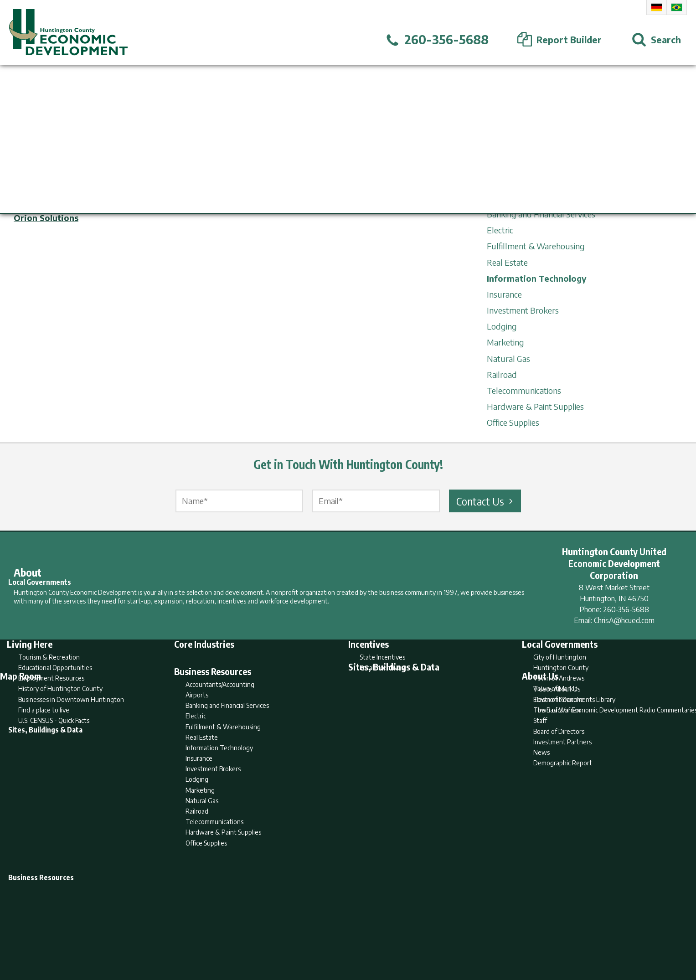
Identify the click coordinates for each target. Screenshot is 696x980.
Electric (500, 230)
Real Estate (507, 262)
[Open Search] (656, 39)
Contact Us (486, 501)
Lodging (502, 326)
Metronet (33, 198)
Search (301, 937)
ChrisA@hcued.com (624, 620)
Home (272, 937)
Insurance (504, 294)
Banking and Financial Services (541, 214)
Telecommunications (524, 390)
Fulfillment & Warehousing (536, 246)
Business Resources (522, 165)
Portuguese (676, 7)
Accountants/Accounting (531, 182)
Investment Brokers (523, 310)
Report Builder (344, 937)
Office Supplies (513, 422)
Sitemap (421, 937)
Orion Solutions (46, 217)
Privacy (387, 937)
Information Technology (537, 278)
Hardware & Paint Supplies (535, 406)
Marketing (505, 342)
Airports (501, 198)
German (656, 7)
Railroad (502, 374)
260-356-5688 (626, 609)
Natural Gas (508, 358)
